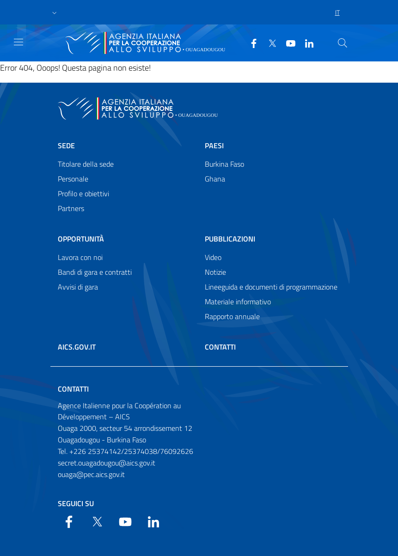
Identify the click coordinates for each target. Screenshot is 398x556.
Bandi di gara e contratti (95, 272)
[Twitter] (268, 42)
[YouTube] (287, 42)
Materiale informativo (238, 301)
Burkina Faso (224, 163)
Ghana (215, 178)
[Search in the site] (342, 42)
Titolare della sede (86, 163)
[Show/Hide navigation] (18, 42)
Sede (66, 145)
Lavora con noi (80, 257)
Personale (73, 178)
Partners (71, 208)
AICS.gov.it (77, 346)
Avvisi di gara (78, 286)
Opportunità (81, 238)
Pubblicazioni (230, 238)
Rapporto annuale (232, 316)
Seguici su (76, 503)
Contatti (220, 346)
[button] (54, 12)
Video (213, 257)
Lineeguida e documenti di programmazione (271, 286)
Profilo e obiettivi (83, 193)
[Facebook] (250, 42)
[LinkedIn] (305, 42)
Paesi (214, 145)
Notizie (215, 272)
